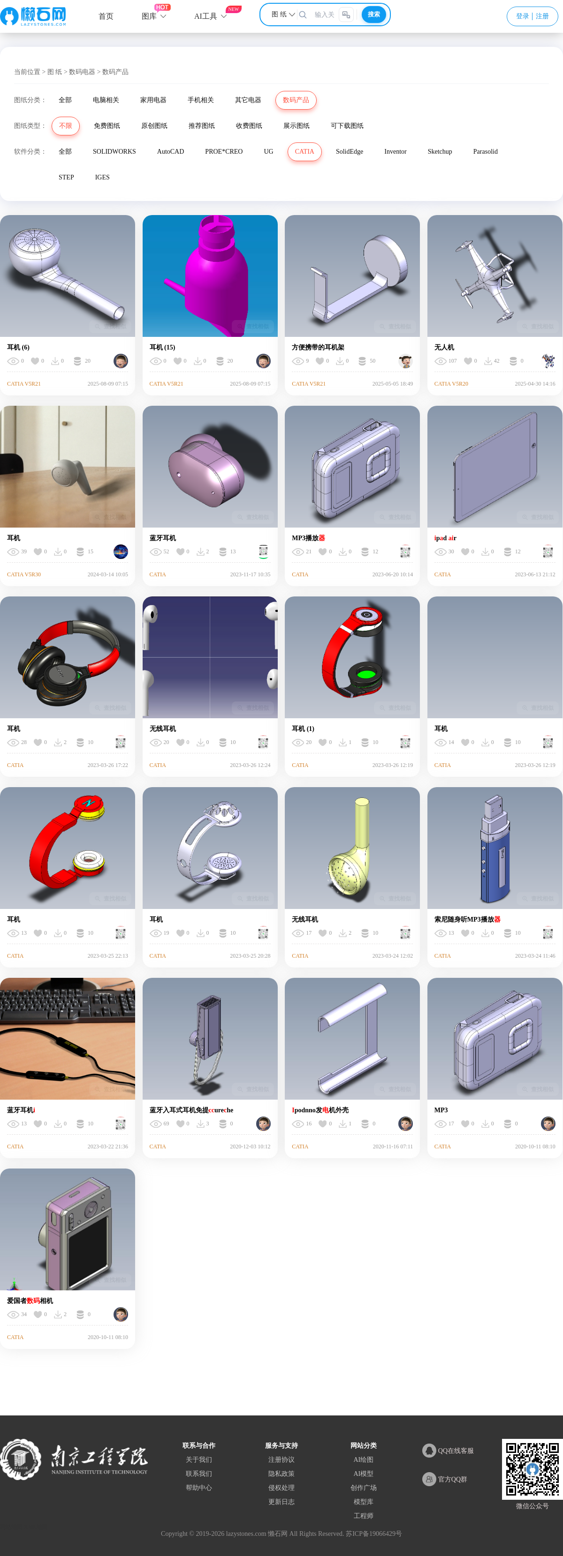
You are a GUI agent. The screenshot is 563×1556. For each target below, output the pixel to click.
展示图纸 (296, 125)
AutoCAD (170, 151)
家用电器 (153, 100)
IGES (102, 177)
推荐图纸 (202, 125)
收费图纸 (249, 125)
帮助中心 (199, 1487)
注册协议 (281, 1459)
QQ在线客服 (448, 1451)
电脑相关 (106, 100)
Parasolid (485, 151)
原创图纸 (154, 125)
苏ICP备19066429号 (374, 1533)
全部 (65, 100)
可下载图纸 (347, 125)
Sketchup (440, 151)
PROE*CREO (224, 151)
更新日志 (281, 1501)
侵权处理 (281, 1487)
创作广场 (363, 1487)
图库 (149, 16)
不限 (65, 125)
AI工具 (205, 16)
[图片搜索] (346, 14)
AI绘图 (363, 1459)
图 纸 (54, 71)
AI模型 (363, 1473)
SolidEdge (349, 151)
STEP (66, 177)
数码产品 (296, 100)
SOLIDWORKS (114, 151)
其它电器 (248, 100)
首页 (106, 16)
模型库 (363, 1501)
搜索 (374, 14)
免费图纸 (107, 125)
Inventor (395, 151)
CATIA (304, 151)
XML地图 (36, 1527)
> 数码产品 (113, 71)
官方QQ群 (444, 1479)
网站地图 (11, 1527)
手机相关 (201, 100)
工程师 (363, 1515)
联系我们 (199, 1473)
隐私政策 (281, 1473)
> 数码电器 (79, 71)
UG (268, 151)
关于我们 (199, 1459)
